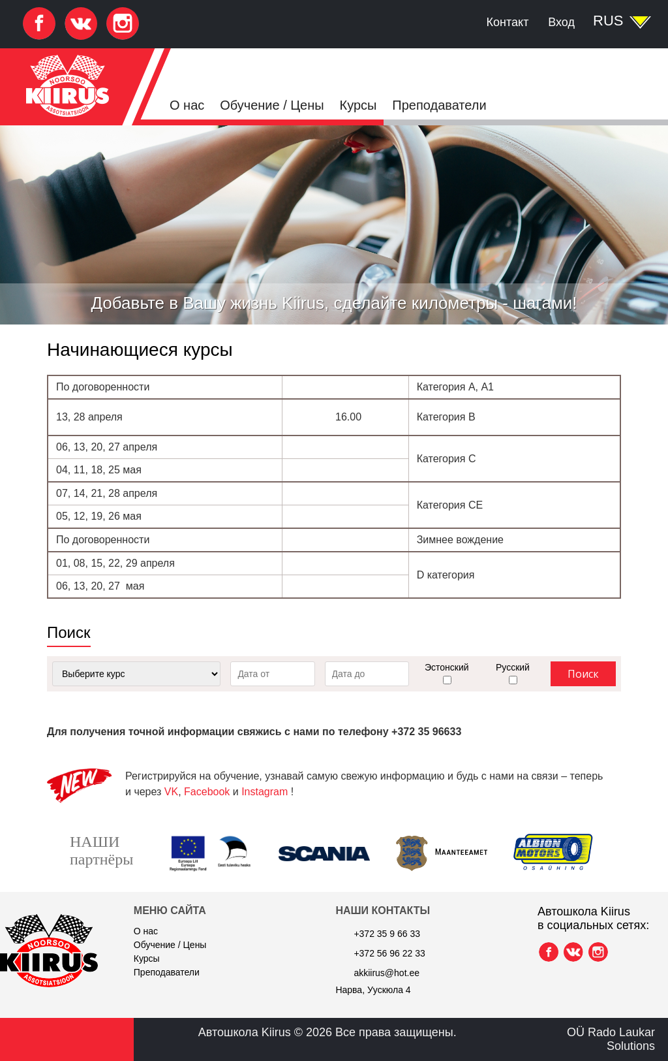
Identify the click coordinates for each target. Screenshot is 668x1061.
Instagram (264, 791)
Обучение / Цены (272, 105)
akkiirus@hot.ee (386, 973)
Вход (561, 22)
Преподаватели (439, 105)
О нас (187, 105)
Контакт (508, 22)
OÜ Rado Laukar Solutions (611, 1039)
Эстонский (447, 667)
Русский (513, 667)
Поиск (583, 674)
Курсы (358, 105)
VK (171, 791)
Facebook (207, 791)
